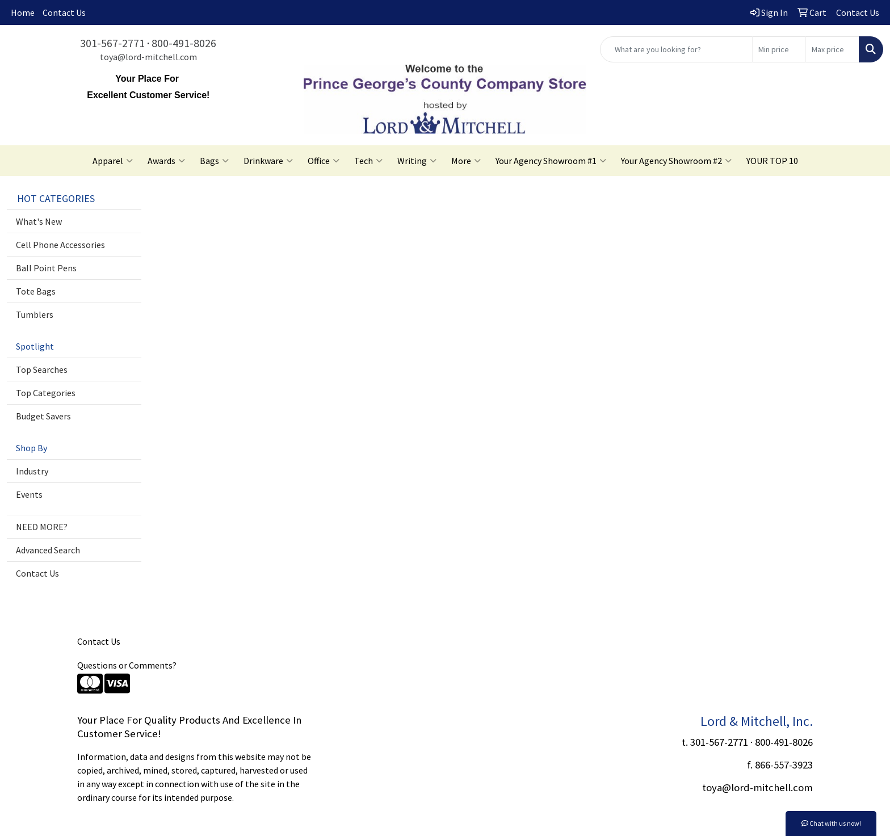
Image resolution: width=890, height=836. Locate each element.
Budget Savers (43, 416)
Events (29, 494)
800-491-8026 (184, 43)
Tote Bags (36, 291)
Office (323, 160)
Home (23, 12)
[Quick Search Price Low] (779, 49)
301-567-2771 (112, 43)
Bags (214, 160)
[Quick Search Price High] (832, 49)
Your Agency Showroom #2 (676, 160)
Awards (166, 160)
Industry (32, 471)
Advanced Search (48, 550)
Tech (368, 160)
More (466, 160)
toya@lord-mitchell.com (148, 56)
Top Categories (45, 392)
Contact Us (64, 12)
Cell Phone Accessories (60, 244)
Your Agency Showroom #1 (551, 160)
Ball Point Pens (46, 268)
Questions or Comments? (127, 665)
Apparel (113, 160)
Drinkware (268, 160)
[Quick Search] (676, 49)
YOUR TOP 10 (772, 160)
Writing (416, 160)
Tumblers (34, 314)
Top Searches (42, 369)
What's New (39, 221)
